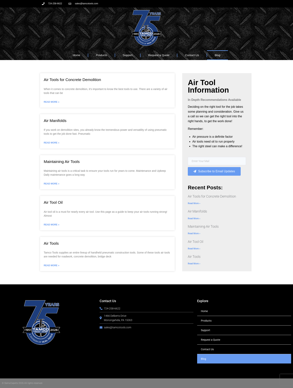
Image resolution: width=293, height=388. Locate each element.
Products (101, 55)
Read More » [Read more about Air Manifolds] (51, 142)
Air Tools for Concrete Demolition (72, 79)
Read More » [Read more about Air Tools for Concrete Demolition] (51, 102)
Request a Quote (158, 55)
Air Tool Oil (53, 202)
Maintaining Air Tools (62, 161)
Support (128, 55)
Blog (217, 55)
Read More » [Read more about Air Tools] (51, 265)
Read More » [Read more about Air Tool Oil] (51, 224)
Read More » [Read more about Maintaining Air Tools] (51, 183)
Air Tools (51, 243)
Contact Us (192, 55)
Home (76, 55)
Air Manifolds (55, 120)
